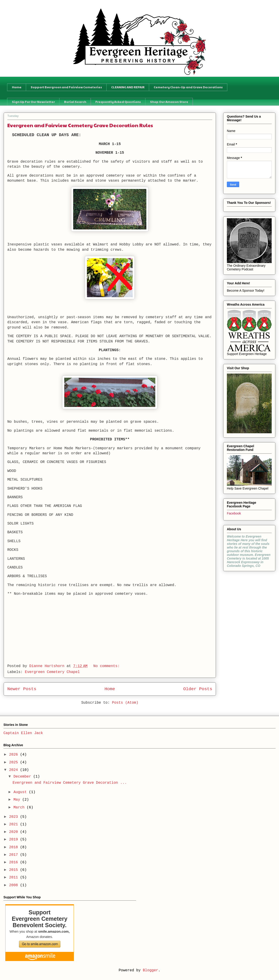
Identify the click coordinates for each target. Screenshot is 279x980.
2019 (14, 839)
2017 (14, 855)
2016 (14, 862)
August (21, 792)
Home (16, 87)
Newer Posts (21, 689)
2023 (14, 817)
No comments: (107, 666)
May (17, 800)
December (23, 777)
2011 (14, 877)
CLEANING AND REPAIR (128, 87)
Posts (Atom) (125, 703)
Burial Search (75, 102)
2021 (14, 824)
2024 (14, 770)
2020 (14, 832)
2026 (14, 755)
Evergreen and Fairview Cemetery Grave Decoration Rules (80, 125)
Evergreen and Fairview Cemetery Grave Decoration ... (70, 783)
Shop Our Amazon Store (169, 102)
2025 (14, 762)
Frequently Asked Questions (118, 102)
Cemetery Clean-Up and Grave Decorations (188, 87)
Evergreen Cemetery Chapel (52, 672)
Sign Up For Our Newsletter (33, 102)
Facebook (234, 513)
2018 (14, 847)
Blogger (150, 970)
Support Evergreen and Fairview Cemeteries (66, 87)
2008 (14, 885)
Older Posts (197, 689)
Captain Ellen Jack (23, 733)
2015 (14, 870)
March (20, 807)
